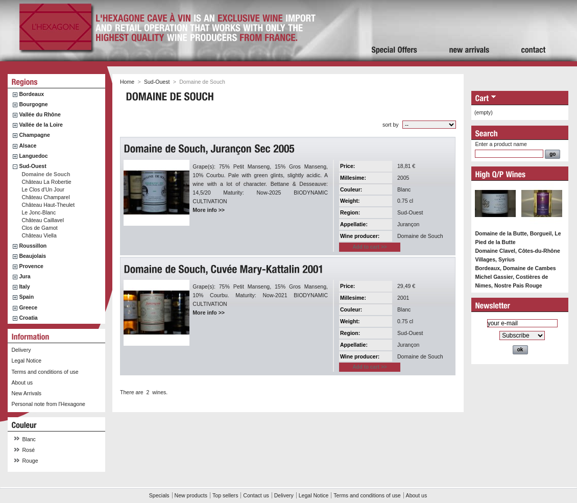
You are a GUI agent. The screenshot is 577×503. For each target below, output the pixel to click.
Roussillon (32, 246)
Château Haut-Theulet (48, 205)
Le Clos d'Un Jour (42, 189)
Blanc (29, 439)
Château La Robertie (46, 182)
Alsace (27, 145)
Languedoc (33, 156)
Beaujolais (32, 256)
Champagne (34, 135)
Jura (24, 276)
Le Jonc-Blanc (38, 212)
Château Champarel (45, 197)
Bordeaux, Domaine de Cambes (515, 268)
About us (22, 382)
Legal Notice (26, 360)
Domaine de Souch (45, 174)
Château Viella (38, 235)
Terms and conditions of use (44, 372)
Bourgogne (33, 104)
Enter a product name (500, 144)
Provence (31, 266)
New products (191, 495)
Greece (28, 307)
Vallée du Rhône (39, 114)
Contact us (256, 495)
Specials (159, 495)
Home (127, 82)
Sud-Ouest (32, 166)
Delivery (21, 350)
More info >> (209, 210)
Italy (24, 286)
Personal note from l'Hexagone (48, 404)
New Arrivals (26, 393)
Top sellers (225, 495)
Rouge (30, 461)
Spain (26, 297)
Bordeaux (31, 94)
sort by (390, 125)
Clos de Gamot (39, 228)
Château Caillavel (42, 220)
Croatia (28, 318)
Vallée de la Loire (41, 125)
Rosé (28, 450)
